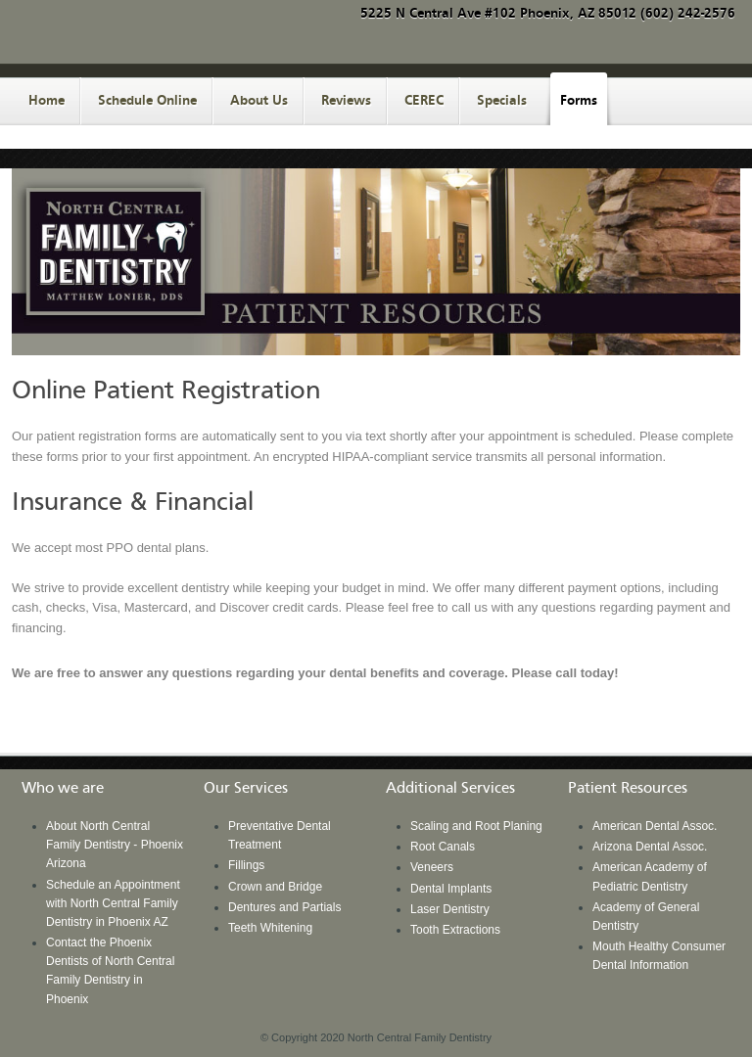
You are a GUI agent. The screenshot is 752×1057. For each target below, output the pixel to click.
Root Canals (442, 846)
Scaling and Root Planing (476, 826)
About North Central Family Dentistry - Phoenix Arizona (114, 844)
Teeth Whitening (270, 928)
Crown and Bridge (275, 887)
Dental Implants (451, 889)
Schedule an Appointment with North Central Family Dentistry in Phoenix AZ (113, 903)
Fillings (246, 865)
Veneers (431, 867)
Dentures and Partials (284, 907)
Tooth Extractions (455, 930)
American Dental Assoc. (654, 826)
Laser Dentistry (450, 909)
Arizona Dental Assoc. (649, 846)
